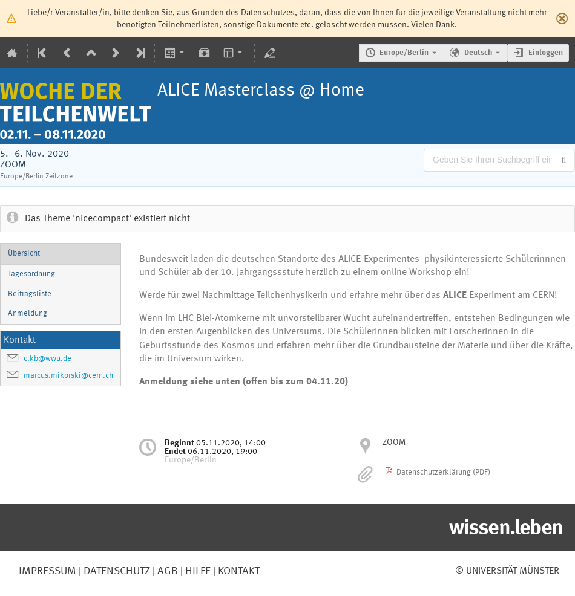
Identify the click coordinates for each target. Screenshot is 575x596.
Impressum (47, 571)
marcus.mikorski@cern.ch (68, 376)
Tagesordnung (31, 274)
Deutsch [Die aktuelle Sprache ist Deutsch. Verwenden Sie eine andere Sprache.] (478, 53)
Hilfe (197, 571)
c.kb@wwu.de (47, 359)
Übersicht (24, 254)
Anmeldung (27, 313)
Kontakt (239, 571)
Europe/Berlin (404, 53)
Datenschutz (115, 571)
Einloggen (545, 53)
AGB (166, 571)
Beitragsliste (29, 294)
